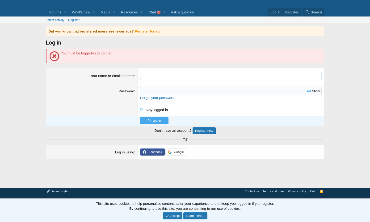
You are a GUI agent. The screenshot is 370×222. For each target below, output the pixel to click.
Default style (57, 191)
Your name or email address (112, 76)
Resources (129, 12)
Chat (154, 12)
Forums (55, 12)
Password (126, 91)
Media (105, 12)
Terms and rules (273, 191)
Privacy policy (297, 191)
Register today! (147, 31)
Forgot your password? (158, 98)
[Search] (313, 12)
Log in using (124, 152)
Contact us (251, 191)
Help (313, 191)
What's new (81, 12)
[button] (65, 12)
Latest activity (55, 20)
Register (74, 20)
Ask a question (182, 12)
